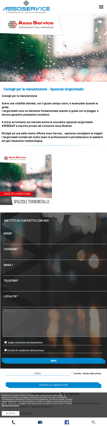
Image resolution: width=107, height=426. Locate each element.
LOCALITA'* (54, 299)
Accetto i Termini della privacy (87, 373)
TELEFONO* (54, 284)
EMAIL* (54, 268)
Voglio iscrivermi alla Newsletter (23, 342)
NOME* (54, 237)
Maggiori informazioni (11, 405)
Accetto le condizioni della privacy (25, 350)
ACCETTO (10, 413)
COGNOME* (54, 252)
